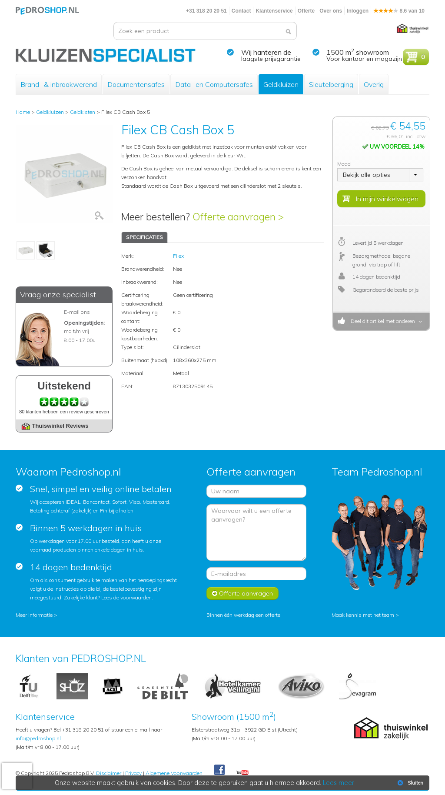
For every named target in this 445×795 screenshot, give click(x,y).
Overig (374, 84)
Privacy (133, 773)
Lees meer (338, 783)
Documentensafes (136, 84)
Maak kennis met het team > (365, 615)
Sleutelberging (331, 84)
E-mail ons (77, 312)
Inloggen (358, 11)
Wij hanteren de (266, 52)
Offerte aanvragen (242, 593)
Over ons (330, 11)
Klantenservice (274, 11)
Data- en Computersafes (214, 84)
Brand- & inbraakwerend (58, 84)
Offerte (306, 11)
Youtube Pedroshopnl (242, 773)
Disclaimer (108, 773)
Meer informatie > (36, 615)
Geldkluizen (281, 84)
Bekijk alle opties (366, 175)
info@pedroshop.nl (38, 738)
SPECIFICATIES (144, 237)
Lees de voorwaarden (126, 597)
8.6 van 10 (399, 11)
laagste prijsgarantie (271, 59)
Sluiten (409, 782)
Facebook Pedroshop (219, 770)
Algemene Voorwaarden (174, 773)
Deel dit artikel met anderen (381, 321)
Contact (241, 11)
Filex (178, 256)
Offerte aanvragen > (238, 216)
